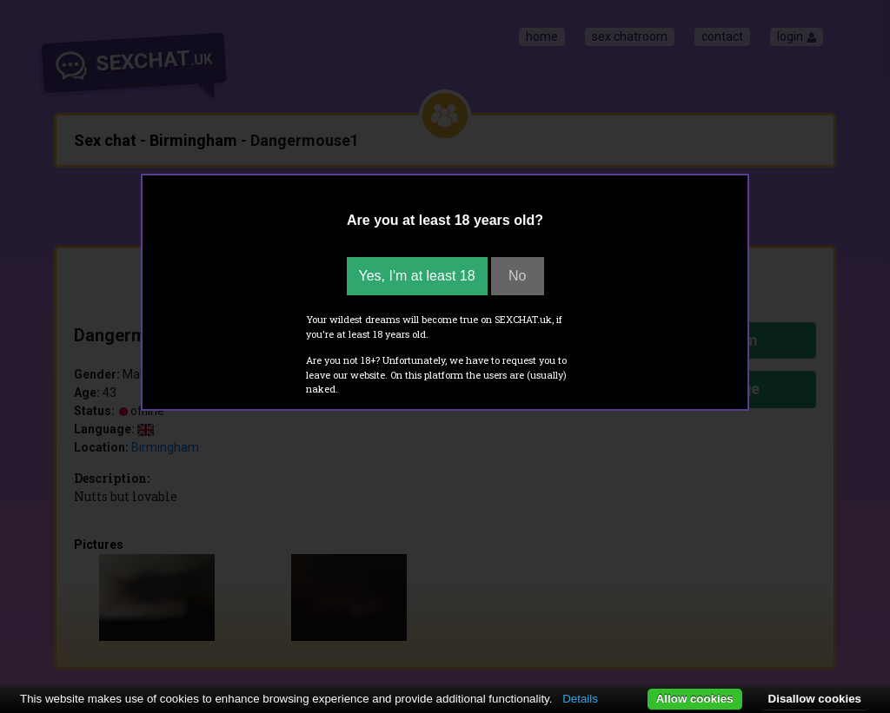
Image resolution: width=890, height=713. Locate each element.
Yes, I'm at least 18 (417, 275)
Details (580, 698)
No (517, 275)
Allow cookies (695, 698)
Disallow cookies (814, 698)
